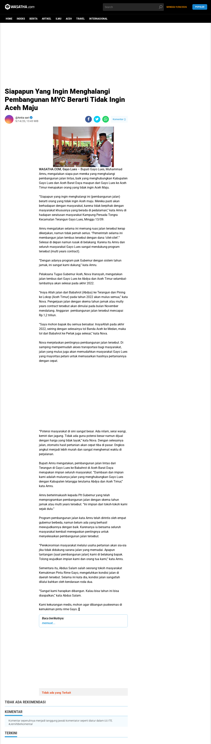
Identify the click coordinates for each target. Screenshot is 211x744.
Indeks (21, 18)
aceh (69, 18)
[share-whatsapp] (105, 119)
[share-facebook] (88, 119)
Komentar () (119, 119)
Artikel (46, 18)
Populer (199, 7)
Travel (80, 18)
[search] (133, 7)
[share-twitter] (97, 119)
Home (9, 18)
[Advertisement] (105, 52)
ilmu (58, 18)
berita (33, 18)
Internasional (98, 18)
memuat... (49, 623)
